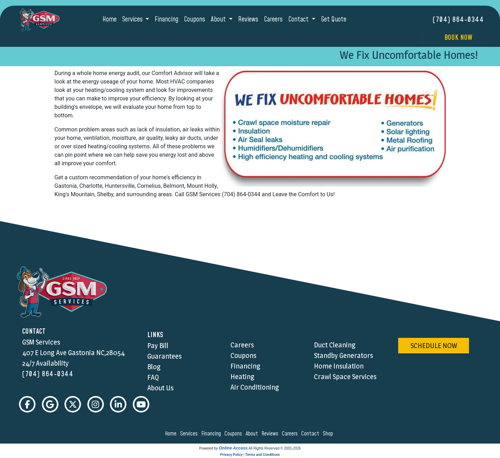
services (190, 434)
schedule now (434, 345)
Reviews (248, 19)
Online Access (233, 448)
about (253, 434)
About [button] (219, 19)
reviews (270, 434)
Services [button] (133, 19)
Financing (166, 19)
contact (311, 434)
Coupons (194, 19)
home (172, 434)
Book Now (458, 38)
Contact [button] (299, 19)
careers (291, 434)
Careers (273, 19)
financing (212, 434)
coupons (234, 434)
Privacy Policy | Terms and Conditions (250, 455)
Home (110, 19)
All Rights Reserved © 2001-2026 (274, 449)
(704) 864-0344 (458, 20)
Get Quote (333, 19)
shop (329, 434)
